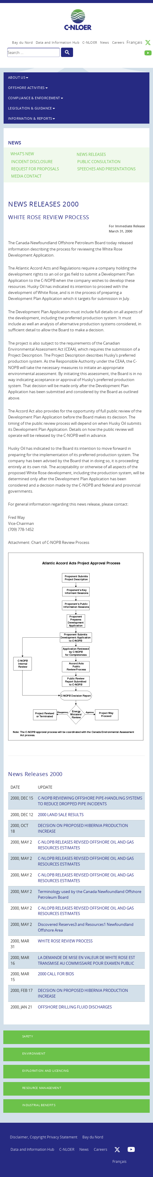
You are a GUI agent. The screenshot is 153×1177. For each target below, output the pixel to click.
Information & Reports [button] (31, 118)
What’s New (22, 153)
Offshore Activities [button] (28, 87)
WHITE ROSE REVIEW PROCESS (65, 941)
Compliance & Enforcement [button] (35, 98)
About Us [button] (18, 77)
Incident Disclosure (32, 161)
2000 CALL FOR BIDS (56, 974)
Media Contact (26, 176)
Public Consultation (99, 161)
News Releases (91, 154)
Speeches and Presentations (106, 169)
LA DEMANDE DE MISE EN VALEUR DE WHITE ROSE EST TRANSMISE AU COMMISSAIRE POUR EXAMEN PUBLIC (86, 960)
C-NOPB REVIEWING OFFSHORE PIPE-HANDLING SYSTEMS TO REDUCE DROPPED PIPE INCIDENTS (90, 800)
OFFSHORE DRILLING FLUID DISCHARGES (75, 1007)
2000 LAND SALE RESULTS (61, 814)
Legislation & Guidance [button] (31, 108)
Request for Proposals (35, 169)
